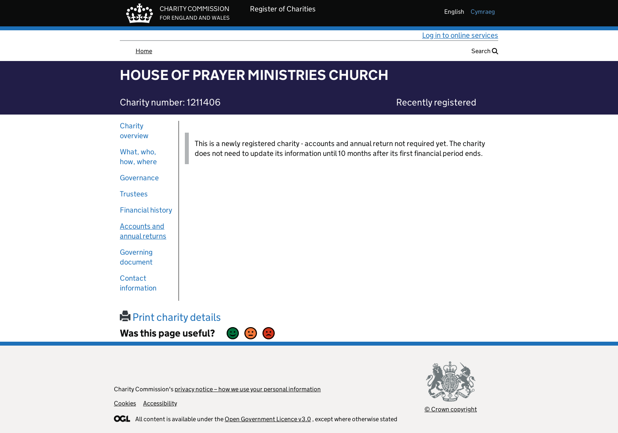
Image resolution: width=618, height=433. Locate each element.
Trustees (134, 193)
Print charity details (170, 317)
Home (144, 51)
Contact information (138, 283)
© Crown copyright (450, 409)
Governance (139, 177)
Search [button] (484, 51)
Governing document (136, 257)
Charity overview (134, 130)
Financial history (146, 210)
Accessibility (160, 403)
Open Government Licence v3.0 (268, 419)
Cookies (125, 403)
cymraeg (483, 11)
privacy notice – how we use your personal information (248, 389)
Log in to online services (460, 35)
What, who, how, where (138, 156)
